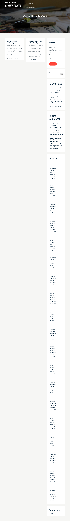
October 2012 (52, 458)
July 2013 (51, 439)
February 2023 (52, 195)
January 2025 (52, 176)
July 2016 (51, 363)
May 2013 (52, 443)
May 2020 (52, 265)
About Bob (31, 3)
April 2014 (52, 420)
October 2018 (52, 305)
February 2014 (52, 424)
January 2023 (52, 197)
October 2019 (52, 280)
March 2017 (52, 346)
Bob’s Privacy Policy (26, 522)
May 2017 (52, 341)
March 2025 (52, 172)
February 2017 (52, 348)
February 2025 (52, 174)
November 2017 (53, 329)
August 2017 (52, 335)
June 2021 (52, 238)
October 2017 (52, 331)
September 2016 (53, 358)
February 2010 (52, 494)
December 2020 (53, 250)
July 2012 (51, 464)
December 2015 (53, 377)
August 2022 (52, 208)
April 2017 (52, 344)
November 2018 (53, 303)
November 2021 (53, 227)
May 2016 (52, 367)
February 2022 (52, 221)
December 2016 (53, 352)
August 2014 (52, 411)
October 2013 (52, 433)
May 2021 (52, 240)
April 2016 (52, 369)
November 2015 (53, 380)
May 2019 (52, 291)
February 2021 (52, 246)
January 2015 (52, 401)
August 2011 (52, 488)
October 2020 (52, 255)
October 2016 (52, 356)
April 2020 (52, 267)
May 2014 (52, 418)
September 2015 (53, 384)
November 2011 (53, 481)
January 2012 (52, 477)
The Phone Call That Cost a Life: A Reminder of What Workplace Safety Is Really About (56, 101)
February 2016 (52, 373)
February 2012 (52, 475)
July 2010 (51, 492)
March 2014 (52, 422)
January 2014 (52, 426)
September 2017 (53, 333)
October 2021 (52, 229)
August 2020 (52, 259)
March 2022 (52, 219)
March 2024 (52, 187)
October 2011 (52, 483)
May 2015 (52, 392)
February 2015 (52, 399)
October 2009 (52, 498)
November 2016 (53, 354)
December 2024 (53, 178)
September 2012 (53, 460)
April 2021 (52, 242)
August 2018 (52, 310)
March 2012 (52, 473)
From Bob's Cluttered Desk (17, 522)
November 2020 (53, 252)
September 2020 (53, 257)
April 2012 (52, 471)
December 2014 (53, 403)
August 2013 (52, 437)
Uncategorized (52, 513)
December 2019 (53, 276)
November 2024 (53, 180)
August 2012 (52, 462)
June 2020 (52, 263)
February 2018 (52, 322)
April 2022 (52, 216)
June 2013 (52, 441)
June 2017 (52, 339)
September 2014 (53, 409)
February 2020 (52, 272)
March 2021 (52, 244)
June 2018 (52, 314)
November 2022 (53, 202)
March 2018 (52, 320)
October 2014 (52, 407)
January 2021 (52, 248)
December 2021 (53, 225)
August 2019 (52, 284)
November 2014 (53, 405)
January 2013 (52, 452)
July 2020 (51, 261)
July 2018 (51, 312)
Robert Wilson (16, 58)
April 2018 (52, 318)
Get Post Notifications (30, 7)
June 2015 (52, 390)
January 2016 (52, 375)
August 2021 (52, 233)
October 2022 (52, 204)
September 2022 (53, 206)
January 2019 (52, 299)
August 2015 (52, 386)
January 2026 (52, 161)
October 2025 (52, 166)
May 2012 (52, 469)
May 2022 (52, 214)
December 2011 (53, 479)
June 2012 (52, 466)
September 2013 (53, 435)
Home (26, 3)
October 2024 (52, 183)
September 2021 (53, 231)
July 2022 (51, 210)
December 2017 (53, 327)
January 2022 (52, 223)
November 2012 (53, 456)
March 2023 (52, 193)
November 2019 (53, 278)
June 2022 (52, 212)
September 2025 (53, 168)
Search (50, 72)
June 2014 (52, 416)
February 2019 (52, 297)
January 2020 (52, 274)
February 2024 (52, 189)
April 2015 (52, 394)
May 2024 (52, 185)
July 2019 (51, 286)
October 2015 (52, 382)
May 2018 (52, 316)
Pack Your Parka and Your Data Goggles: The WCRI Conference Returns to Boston (56, 92)
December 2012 (53, 454)
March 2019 (52, 295)
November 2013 (53, 430)
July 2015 (51, 388)
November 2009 (53, 496)
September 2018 (53, 308)
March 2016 (52, 371)
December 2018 (53, 301)
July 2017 (51, 337)
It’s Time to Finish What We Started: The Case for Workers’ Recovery (56, 134)
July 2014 (51, 413)
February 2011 (52, 490)
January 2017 (52, 350)
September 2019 (53, 282)
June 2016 (52, 365)
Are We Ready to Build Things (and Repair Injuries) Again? (56, 124)
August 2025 (52, 170)
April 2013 (52, 445)
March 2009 (52, 500)
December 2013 (53, 428)
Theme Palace (62, 522)
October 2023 (52, 191)
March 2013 (52, 447)
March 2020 (52, 269)
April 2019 (52, 293)
